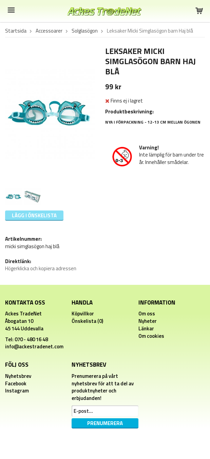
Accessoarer (49, 31)
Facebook (15, 383)
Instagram (17, 390)
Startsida (15, 31)
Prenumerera (105, 423)
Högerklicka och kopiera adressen (40, 268)
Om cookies (151, 336)
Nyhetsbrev (18, 376)
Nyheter (147, 321)
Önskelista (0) (87, 321)
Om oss (146, 313)
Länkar (146, 328)
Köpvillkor (83, 313)
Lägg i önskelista (34, 215)
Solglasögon (85, 31)
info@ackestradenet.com (34, 346)
